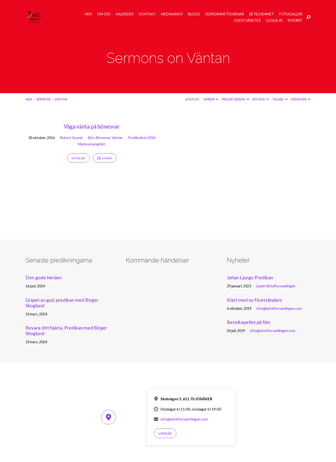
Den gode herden (44, 277)
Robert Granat (71, 138)
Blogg (194, 14)
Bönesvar (103, 138)
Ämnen (211, 99)
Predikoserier (235, 99)
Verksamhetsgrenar (224, 14)
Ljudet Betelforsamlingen (275, 286)
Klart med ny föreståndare (254, 300)
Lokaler (165, 433)
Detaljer (78, 158)
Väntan (61, 99)
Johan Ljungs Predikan (250, 277)
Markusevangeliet (91, 144)
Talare (280, 99)
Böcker (260, 99)
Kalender (124, 14)
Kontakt (147, 14)
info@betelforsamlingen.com (279, 308)
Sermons (43, 99)
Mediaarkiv (172, 14)
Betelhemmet (261, 14)
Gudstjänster (247, 20)
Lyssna (104, 158)
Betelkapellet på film (248, 322)
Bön (91, 138)
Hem (88, 14)
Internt (295, 20)
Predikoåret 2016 (141, 138)
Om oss (104, 14)
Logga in (274, 20)
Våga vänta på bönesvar (92, 126)
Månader (300, 99)
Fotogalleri (291, 14)
